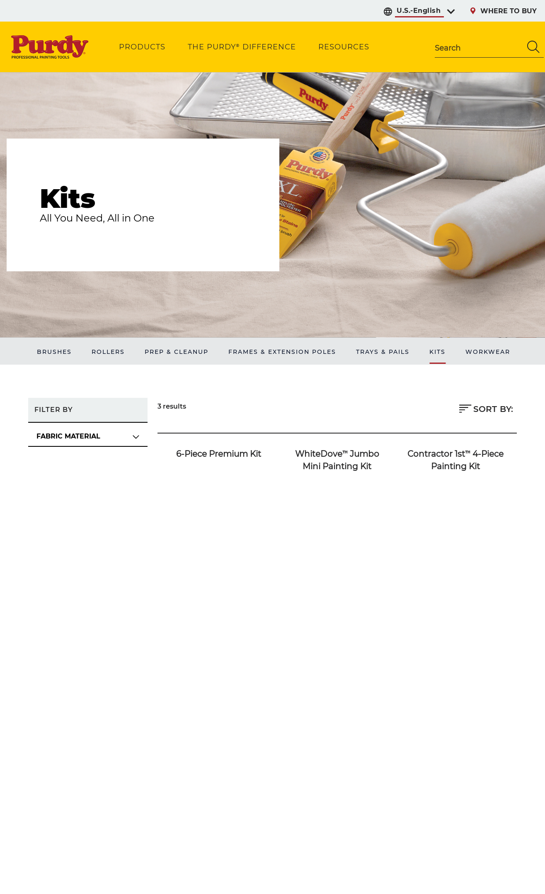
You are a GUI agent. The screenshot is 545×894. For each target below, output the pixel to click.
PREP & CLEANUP (176, 352)
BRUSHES (54, 352)
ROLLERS (108, 352)
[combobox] (479, 47)
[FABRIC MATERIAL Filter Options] (88, 437)
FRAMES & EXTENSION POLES (282, 352)
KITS (437, 352)
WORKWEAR (487, 352)
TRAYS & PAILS (382, 352)
